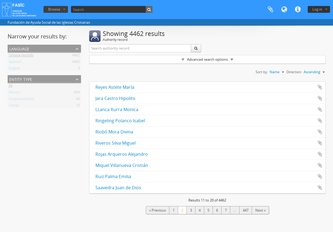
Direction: (294, 71)
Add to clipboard (320, 87)
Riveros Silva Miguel (115, 143)
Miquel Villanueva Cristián (121, 165)
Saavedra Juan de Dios (118, 188)
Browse (54, 9)
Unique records (21, 56)
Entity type (20, 79)
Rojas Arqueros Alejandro (121, 154)
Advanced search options (207, 59)
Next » (260, 210)
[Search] (112, 9)
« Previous (157, 210)
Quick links (297, 9)
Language (284, 9)
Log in (317, 9)
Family (14, 106)
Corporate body (22, 99)
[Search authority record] (140, 48)
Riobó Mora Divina (114, 132)
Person (14, 93)
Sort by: (262, 71)
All (11, 86)
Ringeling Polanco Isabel (120, 121)
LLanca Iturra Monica (116, 109)
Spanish (15, 62)
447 (245, 210)
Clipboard (270, 9)
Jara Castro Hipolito (115, 98)
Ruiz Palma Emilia (113, 176)
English (14, 69)
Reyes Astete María (114, 87)
